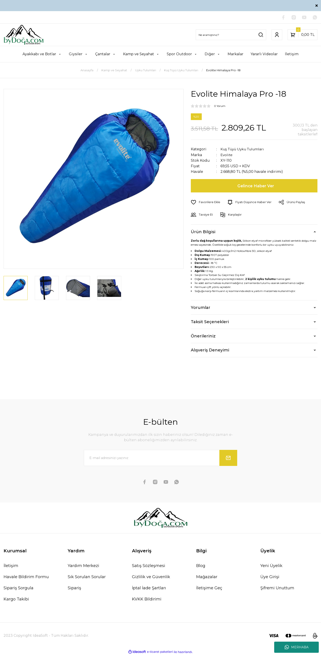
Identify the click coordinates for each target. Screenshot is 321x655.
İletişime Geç (209, 588)
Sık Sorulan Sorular (87, 576)
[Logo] (23, 35)
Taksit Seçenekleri (210, 321)
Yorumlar (200, 307)
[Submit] (228, 458)
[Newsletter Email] (160, 458)
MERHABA (297, 647)
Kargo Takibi (16, 599)
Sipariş (74, 588)
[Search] (231, 35)
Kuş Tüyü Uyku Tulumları (244, 149)
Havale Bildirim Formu (26, 576)
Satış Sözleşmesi (148, 565)
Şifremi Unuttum (277, 588)
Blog (200, 565)
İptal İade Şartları (149, 588)
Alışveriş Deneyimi (210, 350)
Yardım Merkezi (83, 565)
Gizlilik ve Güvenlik (151, 576)
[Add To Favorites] (205, 202)
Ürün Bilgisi (203, 231)
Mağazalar (206, 576)
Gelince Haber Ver (256, 185)
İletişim (11, 565)
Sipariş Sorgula (18, 588)
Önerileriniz (203, 335)
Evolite (226, 155)
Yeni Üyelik (271, 565)
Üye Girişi (269, 576)
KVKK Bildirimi (146, 599)
